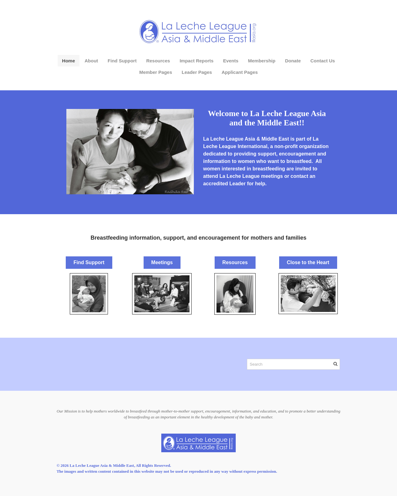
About (91, 60)
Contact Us (322, 60)
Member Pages (155, 72)
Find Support (122, 60)
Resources (158, 60)
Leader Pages (197, 72)
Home (68, 60)
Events (230, 60)
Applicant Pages (239, 72)
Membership (261, 60)
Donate (293, 60)
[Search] (293, 364)
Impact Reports (196, 60)
